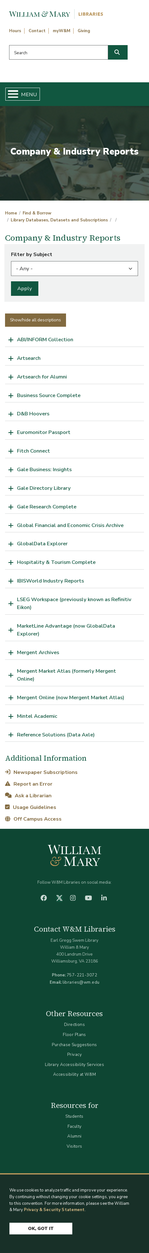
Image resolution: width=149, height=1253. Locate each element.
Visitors (74, 1146)
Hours (15, 31)
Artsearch (29, 358)
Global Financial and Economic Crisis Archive (70, 525)
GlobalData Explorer (42, 543)
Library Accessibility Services (74, 1065)
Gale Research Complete (46, 506)
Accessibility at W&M (74, 1074)
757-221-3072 (82, 975)
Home (11, 213)
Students (74, 1116)
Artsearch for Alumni (42, 376)
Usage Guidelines (30, 807)
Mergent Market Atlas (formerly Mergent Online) (66, 674)
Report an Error (28, 784)
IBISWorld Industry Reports (50, 580)
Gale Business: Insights (44, 469)
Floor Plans (74, 1035)
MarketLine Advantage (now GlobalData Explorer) (66, 629)
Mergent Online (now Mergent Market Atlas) (70, 697)
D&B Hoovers (33, 413)
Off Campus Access (33, 819)
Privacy (74, 1054)
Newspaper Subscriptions (41, 772)
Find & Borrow (37, 213)
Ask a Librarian (28, 795)
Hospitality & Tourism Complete (56, 562)
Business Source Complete (48, 395)
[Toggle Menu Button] (10, 94)
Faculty (75, 1126)
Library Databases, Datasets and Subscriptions (59, 220)
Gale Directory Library (44, 488)
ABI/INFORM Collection (45, 339)
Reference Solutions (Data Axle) (56, 734)
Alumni (74, 1136)
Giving (84, 31)
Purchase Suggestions (74, 1045)
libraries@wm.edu (81, 982)
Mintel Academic (37, 716)
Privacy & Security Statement (54, 1213)
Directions (74, 1025)
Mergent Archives (38, 652)
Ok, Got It (41, 1232)
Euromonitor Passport (43, 432)
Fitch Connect (33, 450)
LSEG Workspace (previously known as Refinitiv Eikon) (74, 603)
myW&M (61, 31)
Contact (37, 31)
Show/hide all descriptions (35, 320)
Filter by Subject (31, 254)
